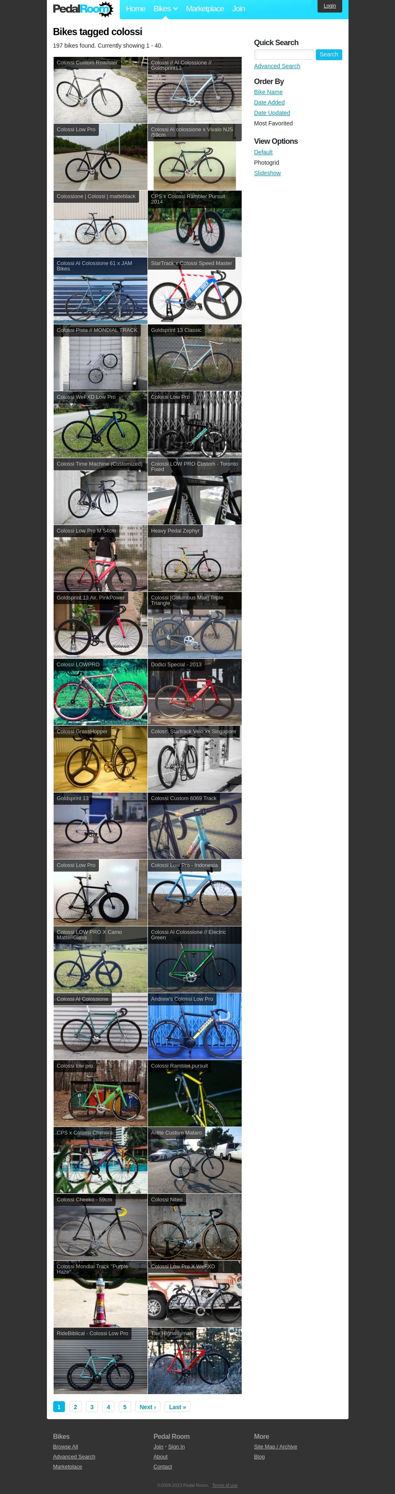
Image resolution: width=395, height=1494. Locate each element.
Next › (147, 1407)
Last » (177, 1407)
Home (135, 8)
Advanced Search (277, 66)
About (161, 1456)
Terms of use (225, 1485)
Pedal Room (83, 9)
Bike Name (268, 92)
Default (263, 152)
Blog (259, 1456)
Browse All (65, 1446)
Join (238, 8)
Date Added (269, 102)
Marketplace (205, 8)
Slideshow (267, 173)
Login (330, 6)
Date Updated (272, 113)
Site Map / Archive (275, 1446)
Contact (163, 1466)
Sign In (176, 1446)
